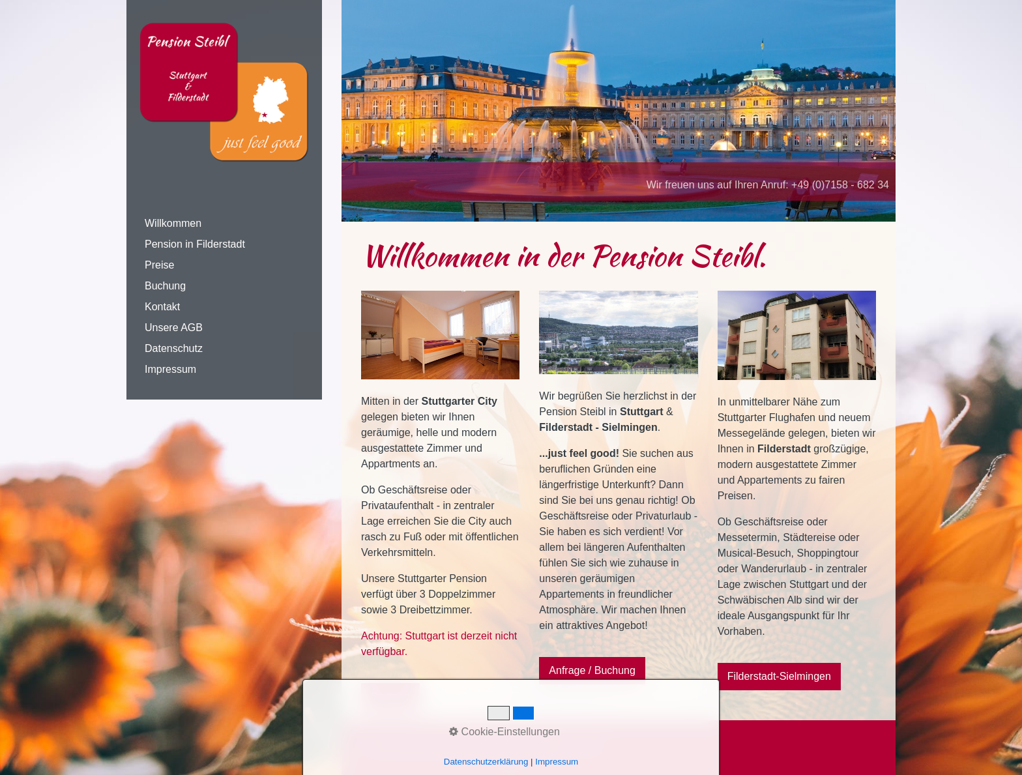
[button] (390, 696)
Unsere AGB (174, 327)
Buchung (165, 285)
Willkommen (173, 223)
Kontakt (162, 306)
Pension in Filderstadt (195, 244)
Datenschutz (174, 348)
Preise (159, 265)
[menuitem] (224, 223)
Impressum (170, 369)
